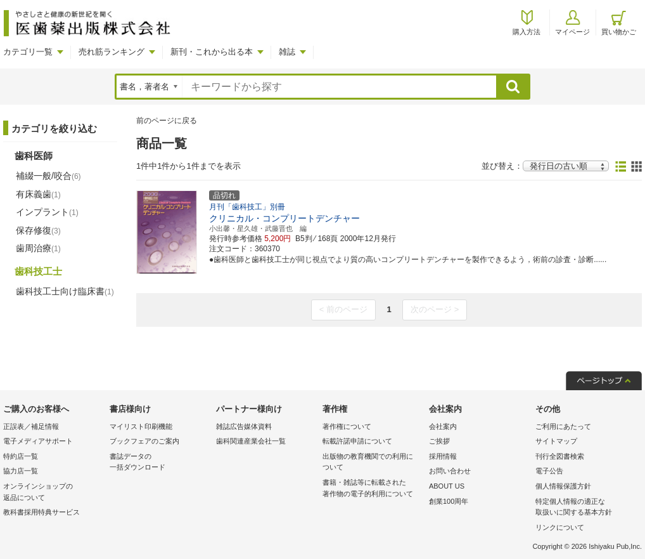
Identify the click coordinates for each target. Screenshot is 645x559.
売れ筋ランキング (111, 51)
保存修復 (38, 230)
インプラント (47, 212)
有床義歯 (38, 194)
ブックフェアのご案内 (144, 441)
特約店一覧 (20, 456)
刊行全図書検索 (559, 456)
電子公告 (549, 471)
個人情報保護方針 (563, 486)
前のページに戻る (166, 120)
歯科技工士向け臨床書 (65, 291)
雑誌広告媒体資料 (244, 426)
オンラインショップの (53, 492)
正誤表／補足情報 (31, 426)
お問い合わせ (450, 471)
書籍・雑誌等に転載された (372, 488)
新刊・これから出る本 (211, 51)
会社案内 (443, 426)
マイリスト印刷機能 (141, 426)
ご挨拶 (439, 441)
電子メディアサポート (38, 441)
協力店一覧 (20, 471)
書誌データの (160, 462)
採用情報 (443, 456)
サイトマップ (556, 441)
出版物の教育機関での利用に (372, 462)
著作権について (346, 426)
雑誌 (287, 51)
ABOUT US (446, 486)
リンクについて (559, 527)
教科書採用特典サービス (41, 512)
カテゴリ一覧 (28, 51)
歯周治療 (38, 248)
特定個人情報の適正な (585, 507)
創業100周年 (448, 501)
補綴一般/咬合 (48, 176)
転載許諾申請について (357, 441)
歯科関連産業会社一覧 (251, 441)
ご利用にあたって (563, 426)
